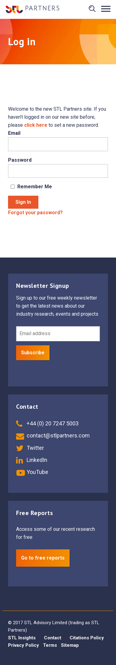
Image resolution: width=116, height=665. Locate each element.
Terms (50, 645)
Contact (52, 638)
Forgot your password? (35, 212)
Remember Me (30, 187)
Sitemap (70, 645)
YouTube (32, 472)
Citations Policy (87, 638)
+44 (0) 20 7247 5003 (47, 423)
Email (14, 133)
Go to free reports (43, 558)
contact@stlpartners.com (53, 435)
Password (20, 160)
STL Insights (22, 638)
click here (35, 125)
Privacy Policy (23, 645)
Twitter (30, 448)
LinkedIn (31, 460)
